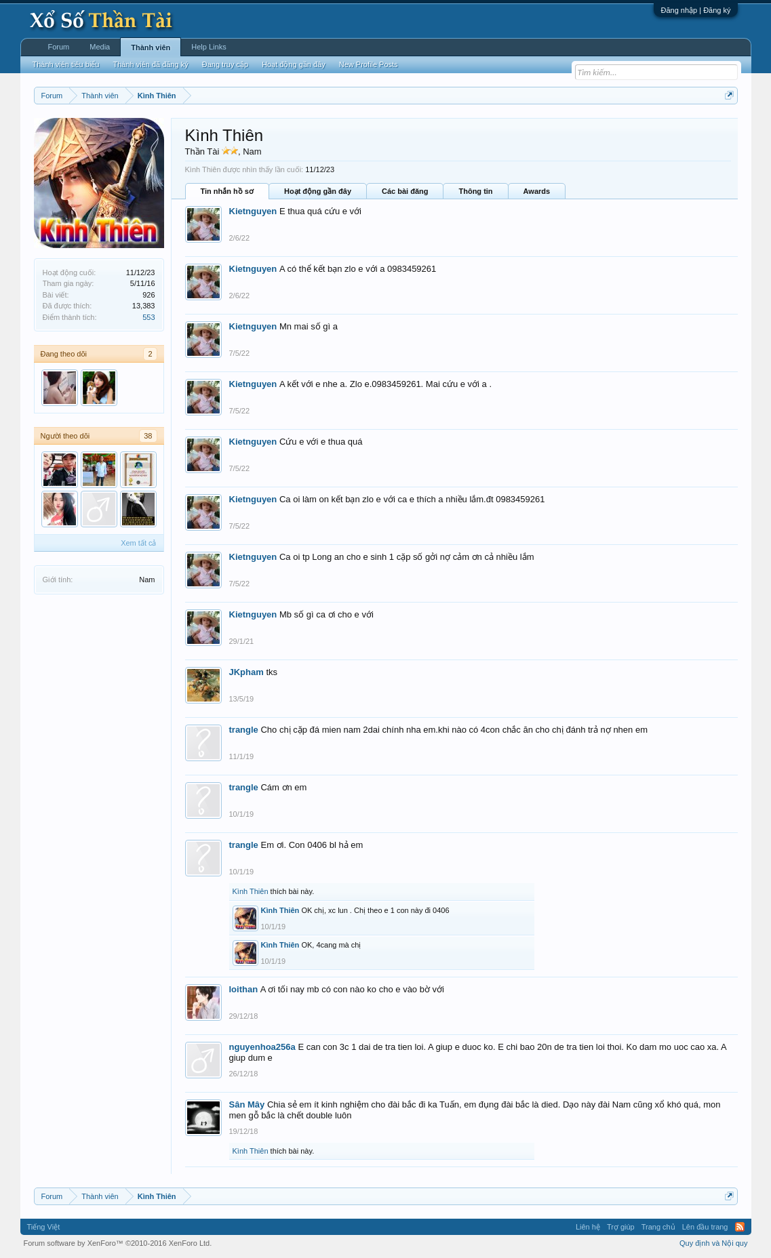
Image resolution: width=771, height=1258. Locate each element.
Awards (537, 191)
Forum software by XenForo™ (118, 1243)
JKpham (246, 672)
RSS (740, 1227)
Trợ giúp (621, 1227)
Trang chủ (658, 1227)
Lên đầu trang (705, 1227)
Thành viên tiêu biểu (66, 64)
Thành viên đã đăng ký (150, 64)
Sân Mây (247, 1104)
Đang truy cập (225, 64)
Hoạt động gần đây (317, 191)
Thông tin (475, 191)
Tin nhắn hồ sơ (227, 191)
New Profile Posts (368, 64)
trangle (243, 730)
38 (148, 436)
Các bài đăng (405, 191)
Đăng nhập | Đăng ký (695, 10)
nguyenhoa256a (262, 1047)
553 (148, 317)
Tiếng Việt (43, 1227)
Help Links (208, 47)
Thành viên (150, 47)
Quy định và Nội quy (713, 1243)
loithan (243, 989)
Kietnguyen (253, 211)
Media (100, 47)
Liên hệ (588, 1227)
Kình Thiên (251, 891)
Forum (59, 47)
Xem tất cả (138, 543)
